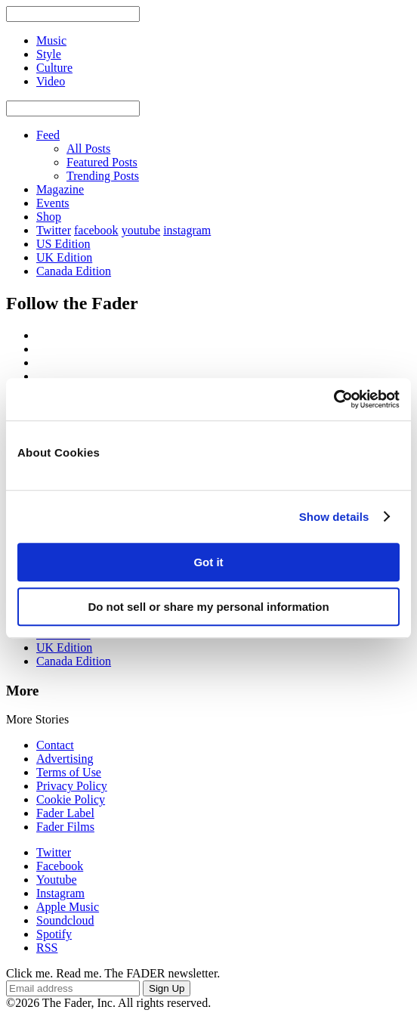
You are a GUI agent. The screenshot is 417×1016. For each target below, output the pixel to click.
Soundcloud (65, 920)
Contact (55, 745)
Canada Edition (73, 271)
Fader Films (65, 826)
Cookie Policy (70, 799)
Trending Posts (102, 175)
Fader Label (65, 813)
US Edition (63, 243)
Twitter (53, 230)
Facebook (59, 866)
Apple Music (67, 906)
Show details (334, 516)
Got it (208, 562)
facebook (96, 230)
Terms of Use (68, 772)
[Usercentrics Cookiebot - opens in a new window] (333, 399)
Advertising (65, 758)
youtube (141, 230)
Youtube (56, 879)
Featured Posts (101, 162)
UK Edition (64, 257)
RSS (46, 947)
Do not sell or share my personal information (208, 606)
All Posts (88, 148)
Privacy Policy (71, 785)
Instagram (60, 893)
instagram (187, 230)
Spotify (54, 934)
